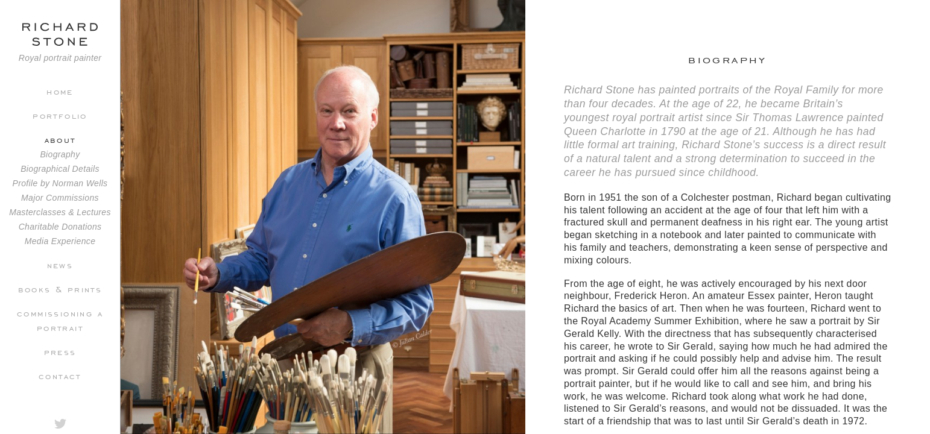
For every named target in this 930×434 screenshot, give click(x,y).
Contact (60, 375)
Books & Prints (60, 289)
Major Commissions (60, 198)
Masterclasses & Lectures (60, 212)
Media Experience (60, 241)
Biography (60, 154)
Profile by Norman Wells (60, 183)
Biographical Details (60, 169)
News (60, 264)
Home (60, 91)
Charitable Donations (60, 226)
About (60, 139)
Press (60, 351)
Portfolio (60, 115)
